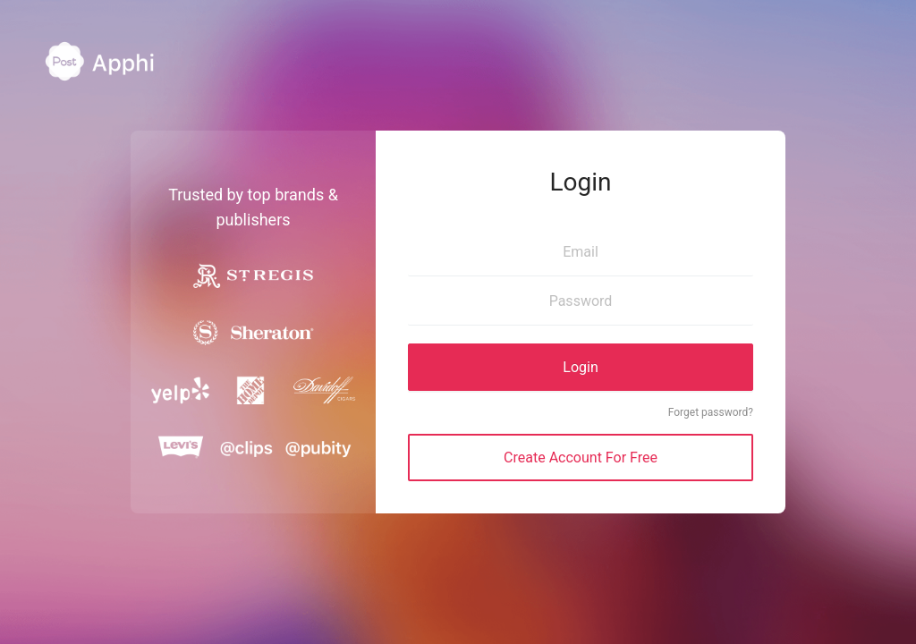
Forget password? (710, 412)
